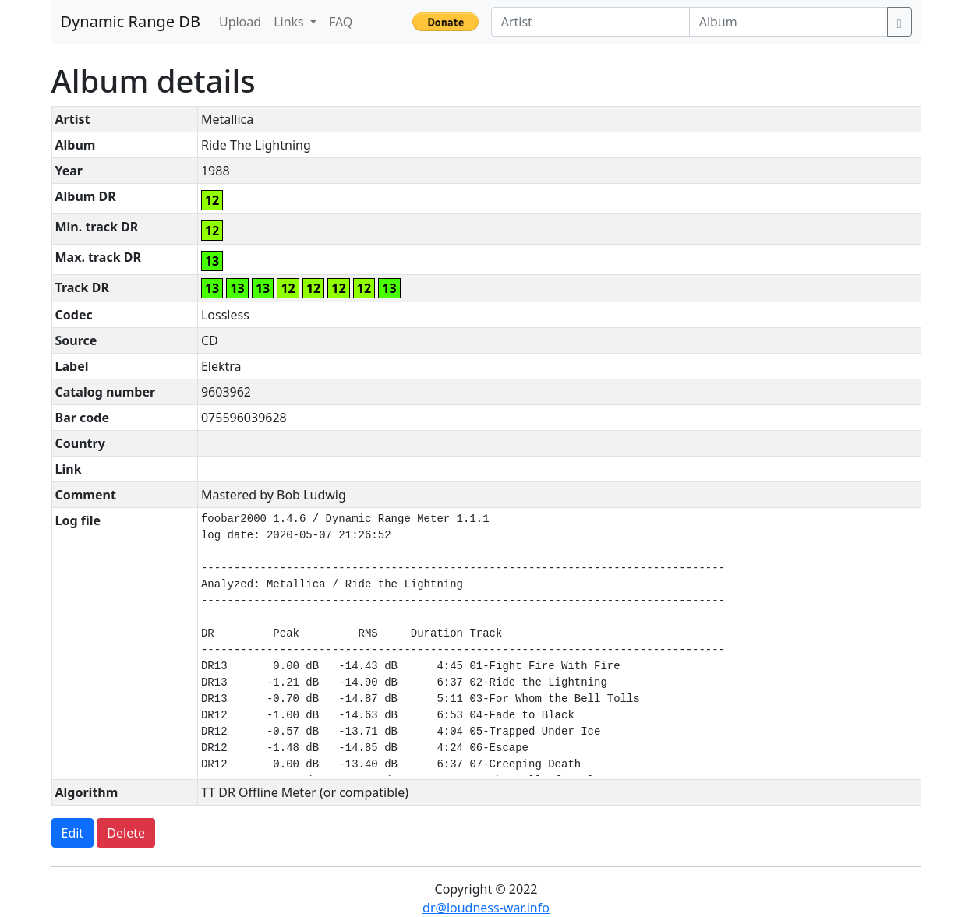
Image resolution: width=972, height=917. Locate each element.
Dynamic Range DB (130, 21)
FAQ (340, 21)
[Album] (788, 22)
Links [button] (290, 21)
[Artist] (590, 22)
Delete (126, 832)
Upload (240, 21)
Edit (73, 832)
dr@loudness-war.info (486, 907)
